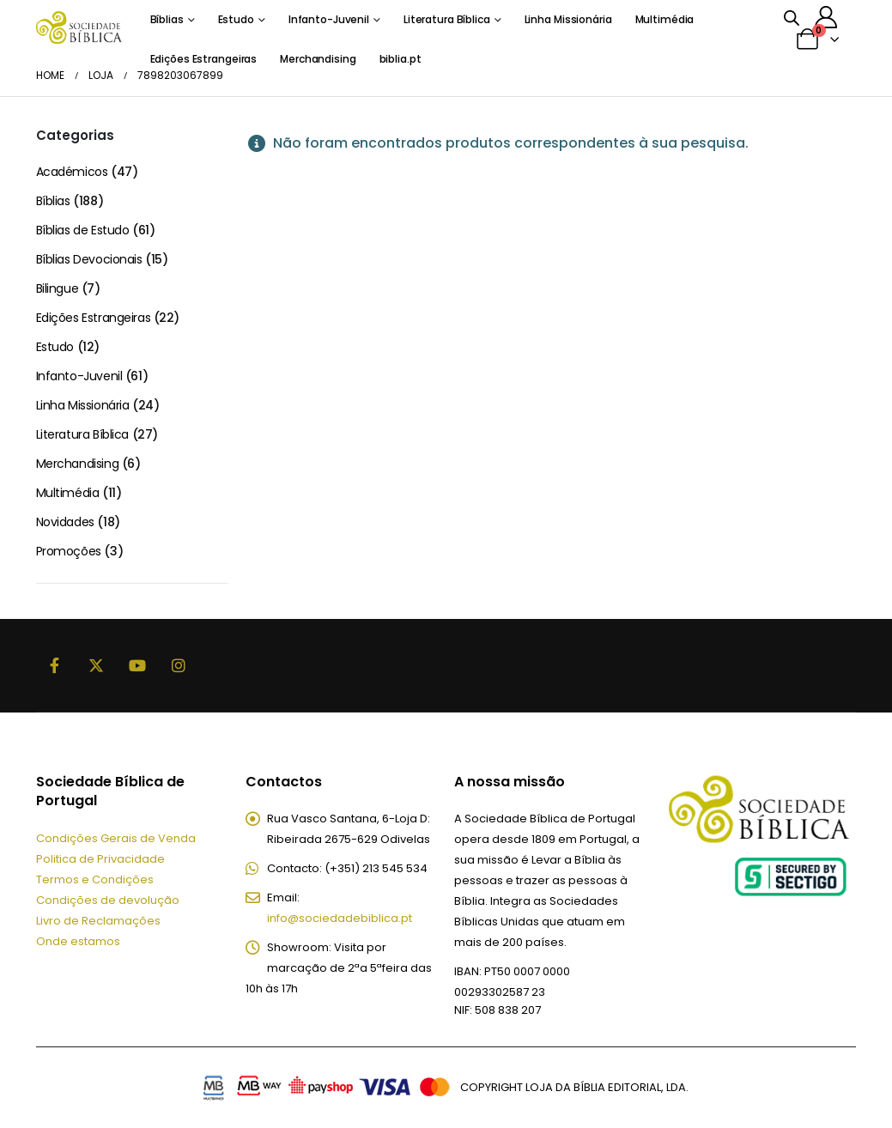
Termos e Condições (95, 879)
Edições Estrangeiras (93, 317)
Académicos (72, 171)
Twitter (96, 665)
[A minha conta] (825, 17)
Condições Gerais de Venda (116, 838)
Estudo (236, 19)
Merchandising (77, 463)
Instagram (178, 665)
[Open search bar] (791, 17)
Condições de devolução (107, 900)
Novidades (65, 522)
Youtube (137, 665)
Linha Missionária (568, 19)
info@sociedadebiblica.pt (339, 918)
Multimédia (665, 19)
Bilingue (57, 288)
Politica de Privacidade (100, 859)
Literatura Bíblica (447, 19)
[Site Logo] (79, 27)
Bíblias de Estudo (83, 230)
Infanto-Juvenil (328, 19)
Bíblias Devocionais (89, 259)
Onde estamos (78, 941)
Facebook (55, 665)
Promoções (68, 551)
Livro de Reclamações (98, 921)
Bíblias (167, 19)
